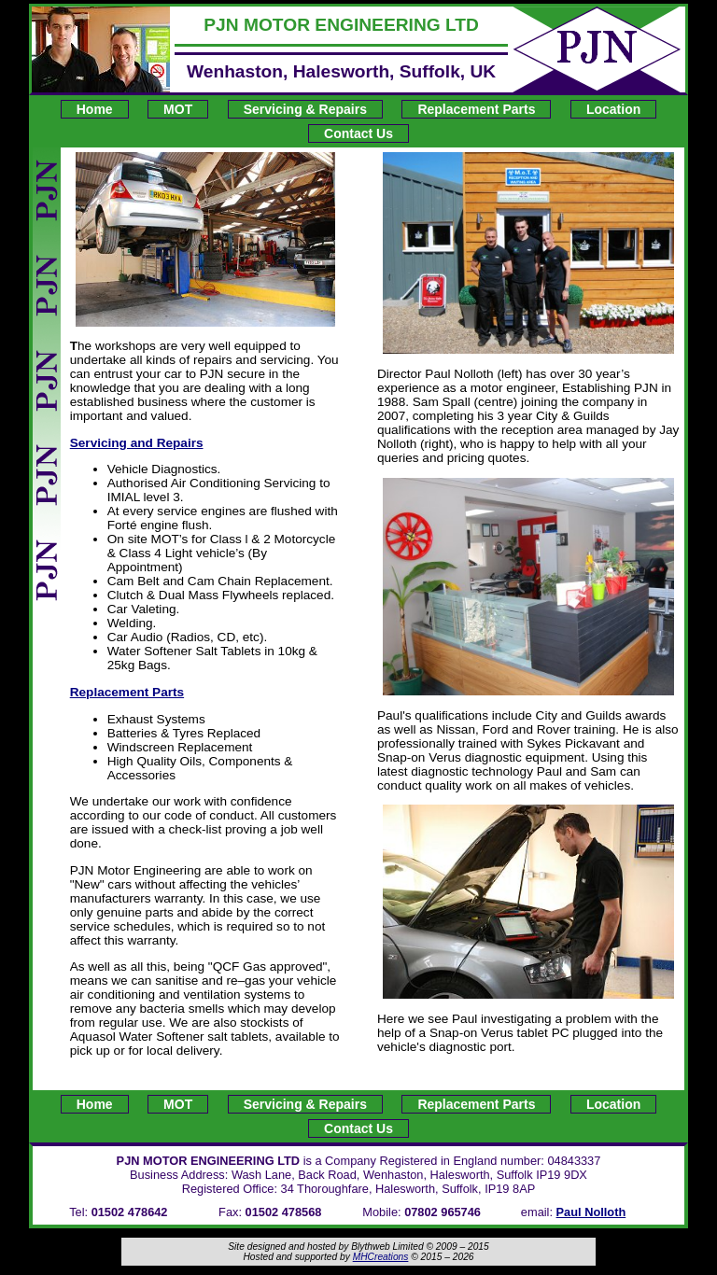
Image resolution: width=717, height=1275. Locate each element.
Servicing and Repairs (137, 443)
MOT (177, 109)
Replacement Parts (476, 109)
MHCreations (381, 1257)
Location (613, 109)
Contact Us (358, 133)
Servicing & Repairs (305, 109)
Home (95, 109)
